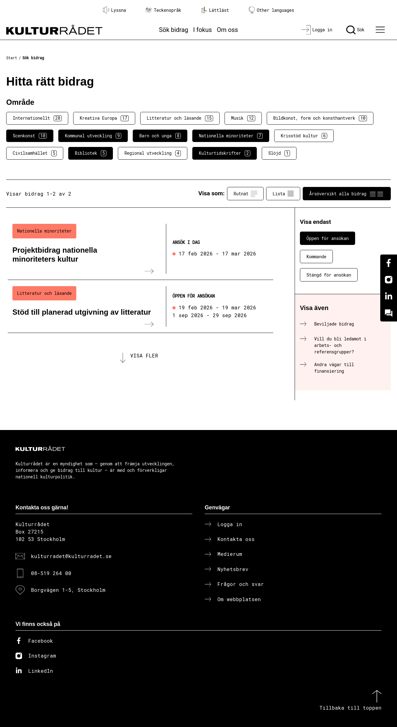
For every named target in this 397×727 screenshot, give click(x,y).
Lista (283, 194)
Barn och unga (160, 136)
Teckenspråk (163, 10)
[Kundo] (388, 313)
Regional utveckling (152, 153)
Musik (243, 118)
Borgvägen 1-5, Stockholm (68, 590)
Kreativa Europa (104, 118)
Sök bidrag (173, 29)
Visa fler (144, 355)
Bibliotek (90, 153)
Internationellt (37, 118)
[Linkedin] (388, 296)
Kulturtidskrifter (224, 153)
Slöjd (279, 153)
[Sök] (355, 30)
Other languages (271, 10)
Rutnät (245, 194)
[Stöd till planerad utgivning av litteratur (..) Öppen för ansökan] (140, 306)
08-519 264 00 (51, 573)
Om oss (227, 29)
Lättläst (215, 10)
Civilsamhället (35, 153)
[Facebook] (388, 263)
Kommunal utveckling (93, 136)
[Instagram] (388, 279)
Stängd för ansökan (328, 275)
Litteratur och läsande (180, 118)
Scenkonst (30, 136)
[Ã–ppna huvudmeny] (381, 29)
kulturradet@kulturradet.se (71, 556)
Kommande (316, 256)
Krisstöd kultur (304, 136)
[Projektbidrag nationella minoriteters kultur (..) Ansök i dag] (140, 249)
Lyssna (114, 10)
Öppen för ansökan (327, 238)
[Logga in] (317, 30)
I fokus (202, 29)
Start (11, 57)
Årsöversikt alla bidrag (346, 194)
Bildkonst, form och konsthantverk (320, 118)
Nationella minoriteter (231, 136)
